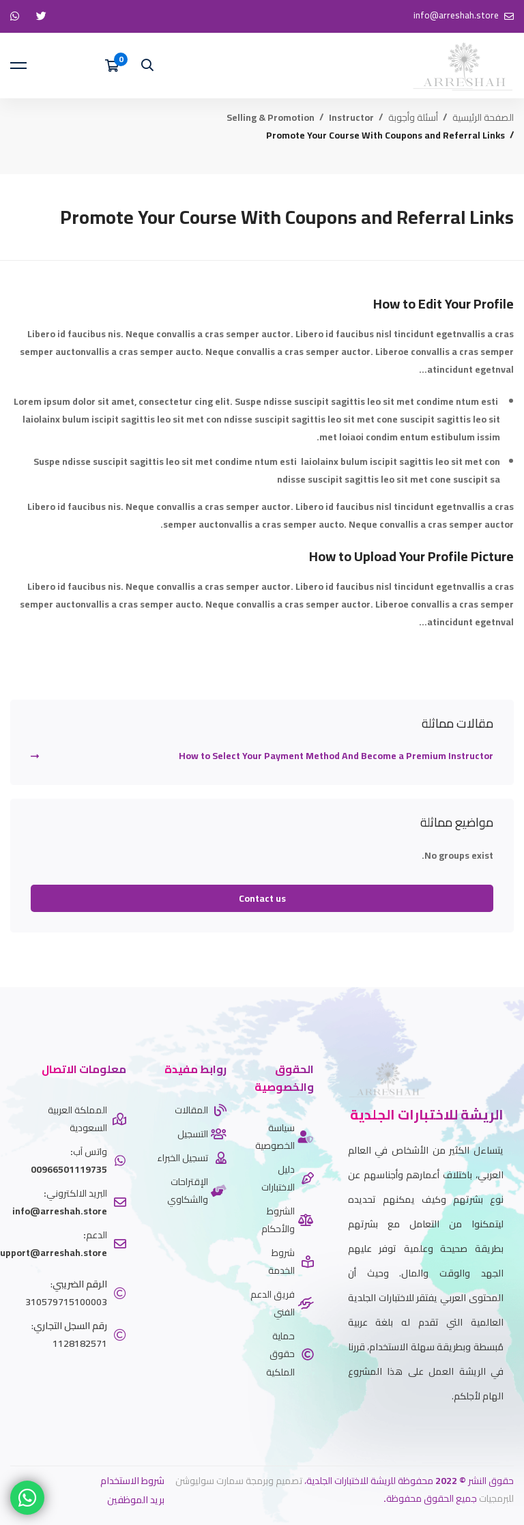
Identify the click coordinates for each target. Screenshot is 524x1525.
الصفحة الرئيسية (483, 118)
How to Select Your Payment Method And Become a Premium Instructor (336, 756)
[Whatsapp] (483, 1430)
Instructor (351, 118)
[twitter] (503, 1430)
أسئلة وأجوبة (413, 118)
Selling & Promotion (271, 118)
